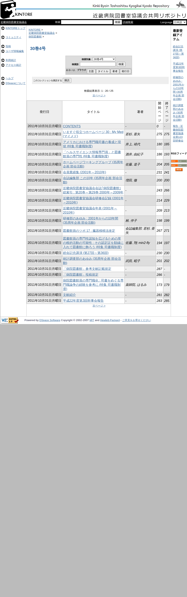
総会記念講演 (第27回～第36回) (86, 253)
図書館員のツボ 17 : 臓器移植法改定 (89, 230)
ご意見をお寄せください (136, 320)
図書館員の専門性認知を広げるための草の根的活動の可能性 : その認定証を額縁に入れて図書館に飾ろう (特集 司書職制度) (93, 243)
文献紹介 (69, 294)
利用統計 (11, 60)
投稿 (8, 46)
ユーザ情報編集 (15, 51)
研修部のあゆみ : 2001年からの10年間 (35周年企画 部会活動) (178, 88)
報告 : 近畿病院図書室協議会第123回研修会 (178, 133)
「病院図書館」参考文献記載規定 (87, 268)
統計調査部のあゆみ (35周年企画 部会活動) (178, 112)
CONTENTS (72, 126)
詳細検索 (128, 22)
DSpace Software (49, 320)
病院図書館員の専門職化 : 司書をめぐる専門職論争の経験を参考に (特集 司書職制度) (93, 285)
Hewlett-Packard (110, 320)
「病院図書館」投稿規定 (80, 274)
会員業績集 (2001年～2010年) (84, 172)
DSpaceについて (16, 83)
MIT (92, 320)
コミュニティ (13, 37)
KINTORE (34, 29)
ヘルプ (9, 78)
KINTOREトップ (15, 28)
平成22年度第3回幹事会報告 (83, 300)
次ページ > (99, 95)
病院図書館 (35, 36)
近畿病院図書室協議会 (14, 22)
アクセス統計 (13, 65)
